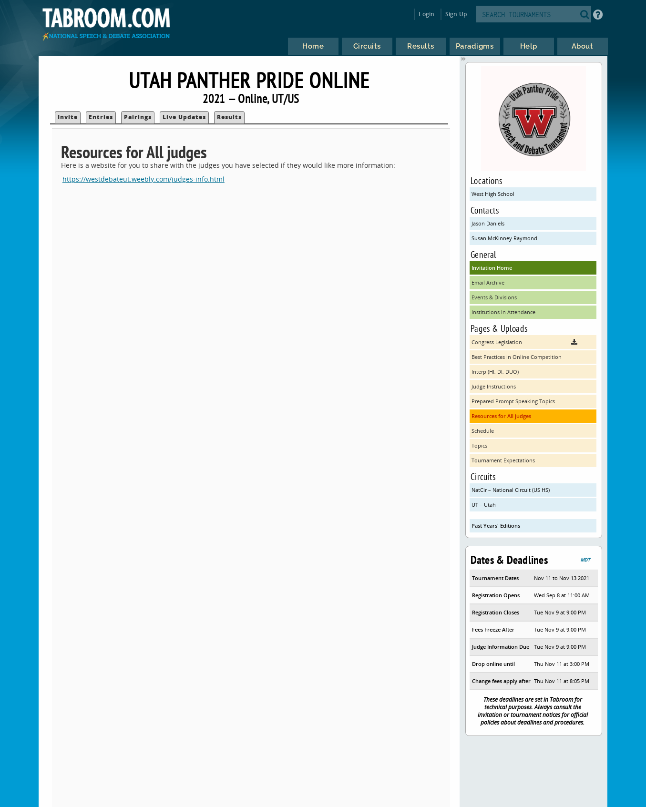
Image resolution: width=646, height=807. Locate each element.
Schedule (483, 430)
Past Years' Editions (496, 525)
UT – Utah (484, 504)
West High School (493, 193)
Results (229, 117)
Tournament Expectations (503, 460)
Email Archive (488, 282)
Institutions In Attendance (503, 312)
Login (426, 14)
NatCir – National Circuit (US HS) (511, 489)
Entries (101, 117)
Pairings (138, 117)
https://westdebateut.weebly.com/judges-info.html (143, 179)
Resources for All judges (501, 415)
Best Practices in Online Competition (517, 356)
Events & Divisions (494, 297)
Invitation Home (492, 267)
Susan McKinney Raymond (504, 238)
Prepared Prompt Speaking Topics (513, 401)
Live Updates (184, 117)
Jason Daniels (488, 223)
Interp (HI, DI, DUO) (495, 371)
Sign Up (456, 14)
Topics (479, 445)
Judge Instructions (494, 386)
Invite (68, 117)
